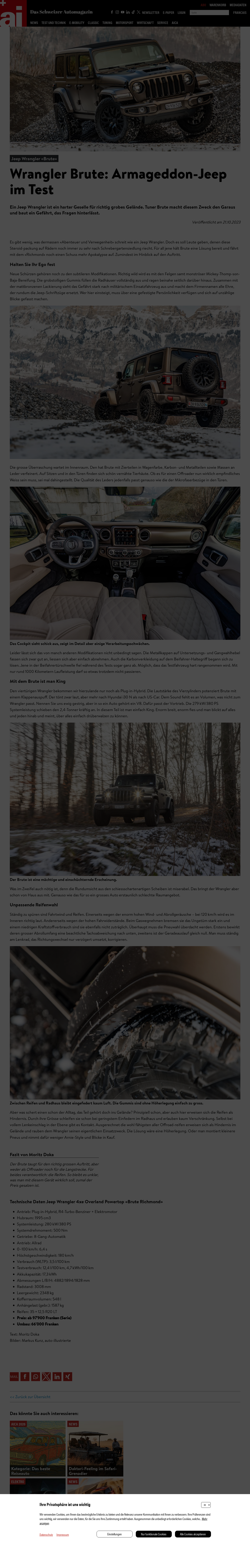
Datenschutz (46, 1534)
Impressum (62, 1534)
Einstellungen (114, 1534)
